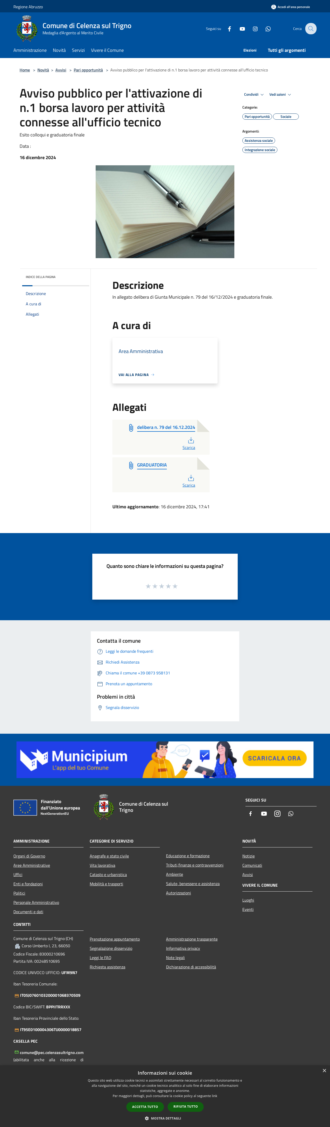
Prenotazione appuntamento (115, 939)
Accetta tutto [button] (145, 1107)
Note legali (175, 957)
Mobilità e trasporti (106, 884)
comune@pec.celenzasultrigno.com (52, 1052)
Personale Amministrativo (36, 902)
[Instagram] (251, 28)
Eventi (248, 909)
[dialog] (165, 1096)
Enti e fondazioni (28, 884)
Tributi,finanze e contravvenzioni (195, 865)
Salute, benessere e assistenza (193, 883)
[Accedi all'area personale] (291, 7)
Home (25, 70)
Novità (43, 70)
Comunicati (252, 865)
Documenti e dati (28, 912)
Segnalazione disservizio (111, 948)
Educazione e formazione (188, 856)
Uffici (17, 874)
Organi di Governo (29, 856)
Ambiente (174, 874)
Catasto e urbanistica (108, 874)
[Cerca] (310, 28)
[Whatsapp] (264, 28)
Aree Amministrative (31, 865)
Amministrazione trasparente (192, 939)
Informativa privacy (183, 948)
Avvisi (60, 70)
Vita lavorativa (102, 865)
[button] (165, 1118)
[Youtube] (239, 28)
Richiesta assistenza (107, 967)
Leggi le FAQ (100, 957)
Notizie (248, 856)
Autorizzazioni (178, 893)
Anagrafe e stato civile (109, 856)
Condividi (254, 95)
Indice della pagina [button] (40, 276)
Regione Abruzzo (28, 7)
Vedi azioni (281, 95)
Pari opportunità (88, 70)
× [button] (324, 1071)
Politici (19, 893)
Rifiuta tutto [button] (186, 1106)
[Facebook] (226, 28)
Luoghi (248, 900)
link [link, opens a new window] (214, 1096)
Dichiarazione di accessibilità (191, 967)
